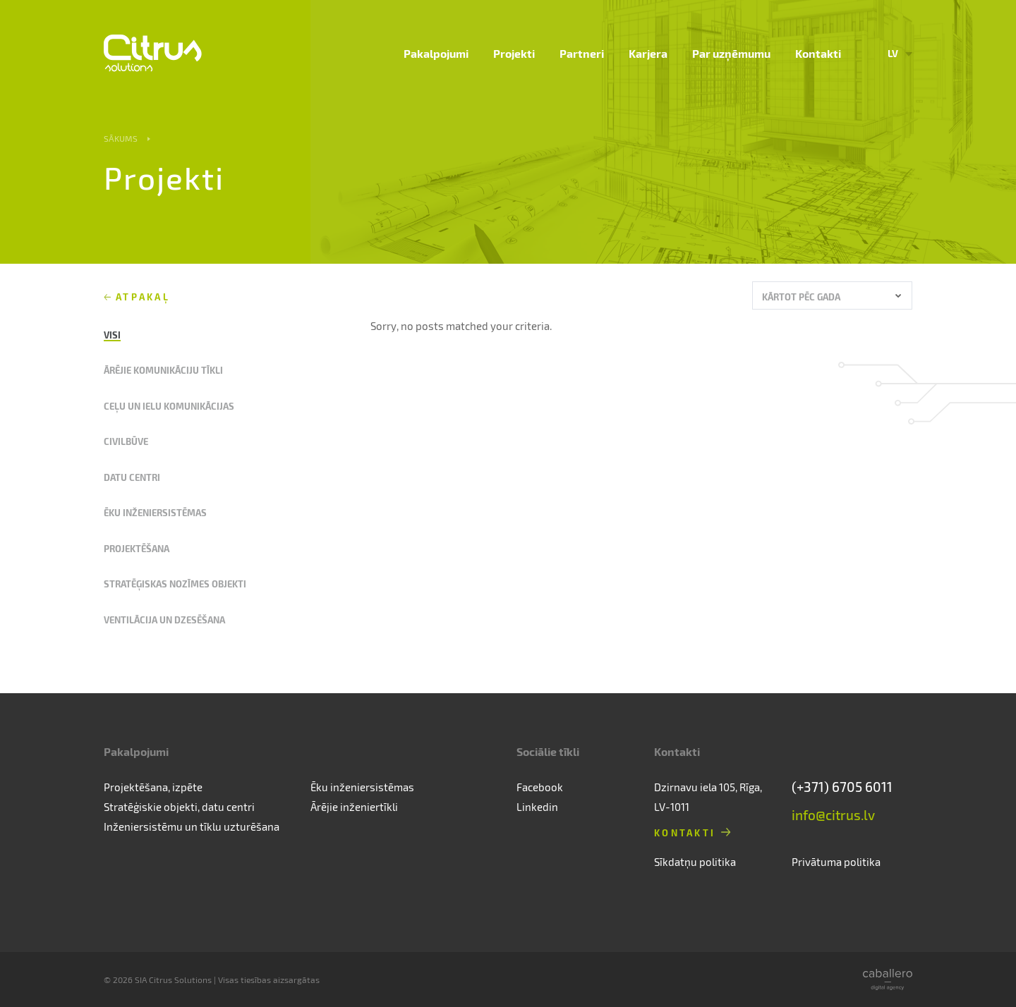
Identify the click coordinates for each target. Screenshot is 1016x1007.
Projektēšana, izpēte (153, 787)
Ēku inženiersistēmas (155, 512)
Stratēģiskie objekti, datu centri (179, 806)
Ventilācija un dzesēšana (164, 619)
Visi (112, 334)
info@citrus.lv (833, 815)
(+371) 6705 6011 (842, 787)
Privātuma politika (836, 861)
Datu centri (132, 477)
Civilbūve (126, 441)
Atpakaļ (143, 296)
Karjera (648, 53)
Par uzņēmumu (731, 53)
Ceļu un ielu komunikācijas (169, 406)
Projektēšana (136, 548)
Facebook (539, 787)
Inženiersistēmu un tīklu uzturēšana (191, 826)
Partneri (582, 53)
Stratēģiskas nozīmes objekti (175, 583)
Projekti (514, 53)
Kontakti (818, 53)
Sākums (121, 138)
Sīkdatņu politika (695, 861)
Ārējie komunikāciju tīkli (163, 370)
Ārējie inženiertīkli (354, 806)
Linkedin (537, 806)
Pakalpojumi (436, 53)
